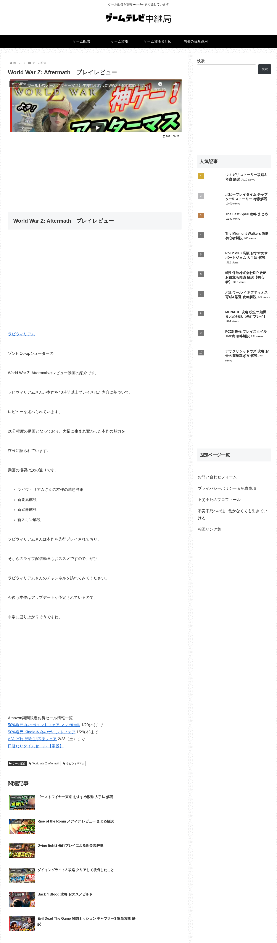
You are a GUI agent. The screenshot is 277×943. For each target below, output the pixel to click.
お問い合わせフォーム (217, 477)
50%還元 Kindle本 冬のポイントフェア (41, 732)
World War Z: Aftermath (44, 763)
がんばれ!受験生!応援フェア (32, 739)
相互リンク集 (209, 529)
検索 (201, 61)
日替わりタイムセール (27, 746)
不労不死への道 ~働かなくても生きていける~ (232, 514)
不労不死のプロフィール (219, 500)
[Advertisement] (95, 172)
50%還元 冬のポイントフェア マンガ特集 (44, 725)
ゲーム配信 (17, 763)
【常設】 (55, 746)
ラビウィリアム (21, 334)
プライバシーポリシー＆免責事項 (227, 488)
